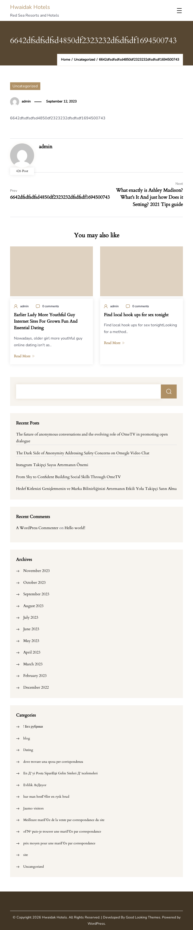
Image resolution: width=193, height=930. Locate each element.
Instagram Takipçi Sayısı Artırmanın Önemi (52, 465)
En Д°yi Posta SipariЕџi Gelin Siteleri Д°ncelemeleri (60, 773)
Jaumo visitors (33, 808)
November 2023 (36, 570)
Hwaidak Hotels (30, 7)
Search (169, 391)
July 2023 (30, 617)
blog (26, 738)
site (25, 855)
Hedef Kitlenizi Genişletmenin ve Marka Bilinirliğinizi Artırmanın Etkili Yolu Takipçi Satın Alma (96, 488)
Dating (28, 750)
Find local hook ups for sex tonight (136, 315)
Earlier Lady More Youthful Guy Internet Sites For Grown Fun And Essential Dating (46, 321)
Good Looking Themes (143, 917)
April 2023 (31, 652)
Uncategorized (25, 86)
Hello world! (75, 528)
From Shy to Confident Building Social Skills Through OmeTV (68, 477)
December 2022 (36, 687)
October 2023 (34, 582)
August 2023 (33, 606)
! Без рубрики (33, 726)
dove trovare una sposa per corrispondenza (53, 761)
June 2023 (31, 629)
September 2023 (36, 594)
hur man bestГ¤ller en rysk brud (46, 796)
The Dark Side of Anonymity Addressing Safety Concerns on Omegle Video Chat (82, 453)
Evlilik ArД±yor (34, 785)
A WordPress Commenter (37, 528)
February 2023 (35, 675)
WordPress (96, 923)
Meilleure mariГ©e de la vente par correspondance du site (63, 820)
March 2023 (32, 664)
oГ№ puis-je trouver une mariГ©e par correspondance (62, 831)
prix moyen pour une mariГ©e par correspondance (59, 843)
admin (26, 101)
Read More (24, 356)
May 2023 (31, 640)
